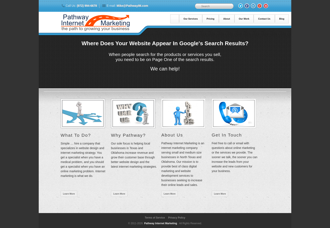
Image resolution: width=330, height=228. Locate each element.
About (226, 18)
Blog (281, 18)
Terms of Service (155, 217)
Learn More (69, 193)
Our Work (244, 18)
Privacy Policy (176, 217)
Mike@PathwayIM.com (132, 5)
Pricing (210, 18)
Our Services (191, 18)
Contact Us (264, 18)
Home (174, 19)
